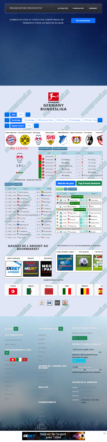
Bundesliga (16, 120)
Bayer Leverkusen (76, 133)
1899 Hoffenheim (63, 133)
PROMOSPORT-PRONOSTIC (26, 8)
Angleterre (42, 416)
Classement (18, 184)
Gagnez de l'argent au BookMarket (28, 247)
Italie (40, 420)
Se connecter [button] (83, 20)
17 (61, 200)
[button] (16, 329)
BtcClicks (41, 382)
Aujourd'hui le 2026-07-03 (13, 340)
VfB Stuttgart (49, 133)
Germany (93, 8)
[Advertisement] (53, 70)
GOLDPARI (8, 378)
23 (61, 213)
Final (29, 125)
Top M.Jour (84, 252)
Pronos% (59, 189)
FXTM (40, 356)
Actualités (63, 8)
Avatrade (41, 339)
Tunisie (40, 407)
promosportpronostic (88, 387)
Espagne (41, 412)
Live (65, 189)
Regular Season (18, 125)
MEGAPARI (48, 258)
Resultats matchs (45, 148)
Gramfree (41, 377)
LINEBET (8, 382)
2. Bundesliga (29, 120)
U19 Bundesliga (74, 120)
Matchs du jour (66, 183)
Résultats (8, 184)
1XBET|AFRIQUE (13, 258)
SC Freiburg (88, 133)
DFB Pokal (60, 120)
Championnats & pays (54, 280)
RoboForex (42, 335)
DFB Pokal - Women (91, 120)
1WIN (6, 390)
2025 (13, 114)
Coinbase (41, 397)
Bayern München (11, 133)
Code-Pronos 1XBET (65, 252)
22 (61, 232)
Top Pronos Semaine (89, 183)
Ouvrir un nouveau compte (82, 333)
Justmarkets (42, 348)
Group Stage (74, 203)
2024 (21, 114)
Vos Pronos (72, 189)
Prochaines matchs (60, 148)
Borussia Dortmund (24, 133)
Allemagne (42, 429)
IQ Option (41, 352)
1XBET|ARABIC (10, 369)
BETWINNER (9, 395)
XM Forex (41, 344)
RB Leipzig (36, 133)
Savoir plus (79, 360)
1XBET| (10, 361)
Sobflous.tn (42, 393)
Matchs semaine (10, 344)
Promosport (78, 8)
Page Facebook (86, 392)
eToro (40, 360)
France (40, 424)
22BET (7, 399)
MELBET (31, 258)
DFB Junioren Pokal (45, 120)
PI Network (42, 373)
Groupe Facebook (87, 396)
